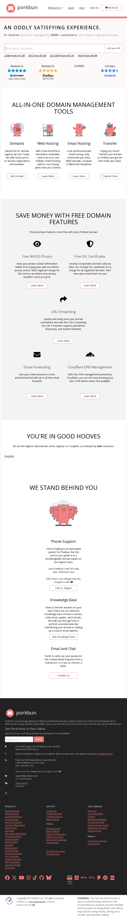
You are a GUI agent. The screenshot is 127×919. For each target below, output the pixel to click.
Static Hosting (11, 842)
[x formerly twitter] (14, 878)
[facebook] (7, 878)
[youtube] (21, 878)
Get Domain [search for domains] (16, 176)
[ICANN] (9, 900)
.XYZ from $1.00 (37, 55)
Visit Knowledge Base (63, 636)
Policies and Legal (96, 822)
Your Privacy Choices (97, 841)
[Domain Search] (54, 48)
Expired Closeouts (13, 822)
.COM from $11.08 (14, 55)
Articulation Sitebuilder (15, 833)
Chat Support (21, 783)
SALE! (71, 7)
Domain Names (12, 811)
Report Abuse (52, 819)
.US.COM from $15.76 (61, 55)
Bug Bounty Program (97, 828)
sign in (94, 7)
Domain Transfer (13, 865)
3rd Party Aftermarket (15, 825)
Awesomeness (94, 830)
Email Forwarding (13, 859)
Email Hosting (11, 848)
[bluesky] (48, 878)
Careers (91, 816)
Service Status (52, 842)
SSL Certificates (12, 856)
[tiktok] (35, 878)
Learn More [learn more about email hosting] (79, 176)
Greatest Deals (12, 813)
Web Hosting (11, 828)
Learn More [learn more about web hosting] (48, 176)
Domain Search (53, 828)
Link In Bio (9, 830)
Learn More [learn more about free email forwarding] (37, 396)
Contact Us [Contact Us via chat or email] (63, 675)
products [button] (55, 7)
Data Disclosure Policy (98, 825)
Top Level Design (37, 901)
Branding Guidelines (97, 819)
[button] (113, 48)
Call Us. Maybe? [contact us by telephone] (63, 588)
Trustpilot (79, 65)
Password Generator (56, 834)
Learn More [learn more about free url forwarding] (63, 340)
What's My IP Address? (56, 839)
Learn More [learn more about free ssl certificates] (90, 285)
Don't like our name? (55, 851)
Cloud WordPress (13, 836)
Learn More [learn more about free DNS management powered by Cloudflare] (90, 396)
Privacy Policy (94, 843)
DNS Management (13, 853)
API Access (10, 867)
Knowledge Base (105, 753)
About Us (92, 811)
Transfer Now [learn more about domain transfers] (110, 176)
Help (82, 7)
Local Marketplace (13, 816)
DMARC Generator (55, 837)
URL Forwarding (12, 862)
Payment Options (54, 816)
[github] (41, 878)
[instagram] (28, 878)
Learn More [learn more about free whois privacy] (37, 285)
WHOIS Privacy (12, 850)
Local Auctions (12, 819)
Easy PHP (9, 845)
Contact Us (51, 811)
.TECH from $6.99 (87, 55)
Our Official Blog (95, 813)
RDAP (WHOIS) (53, 831)
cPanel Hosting (12, 839)
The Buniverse (53, 854)
